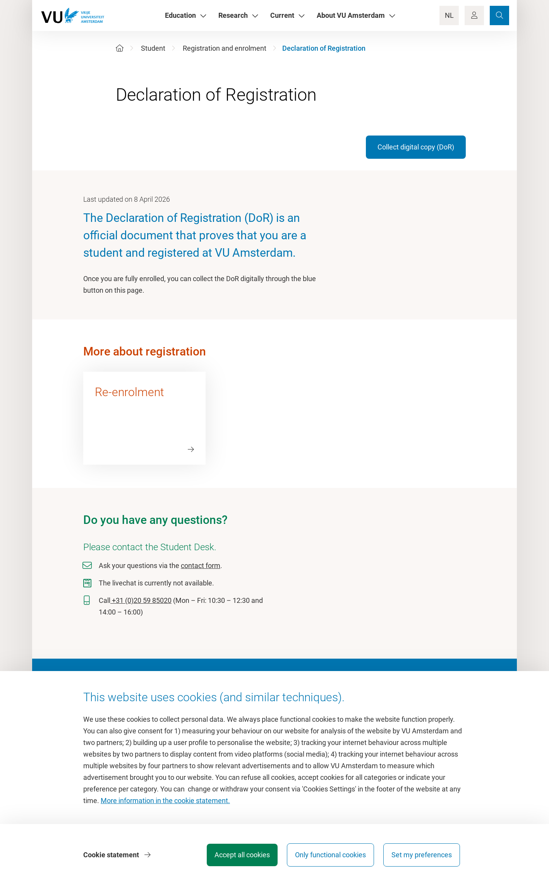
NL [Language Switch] (449, 15)
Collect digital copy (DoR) (415, 147)
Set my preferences (421, 855)
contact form (200, 565)
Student (153, 48)
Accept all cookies (242, 855)
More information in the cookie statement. (165, 800)
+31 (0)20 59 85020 (141, 600)
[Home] (120, 48)
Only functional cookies (330, 855)
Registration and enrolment (224, 48)
